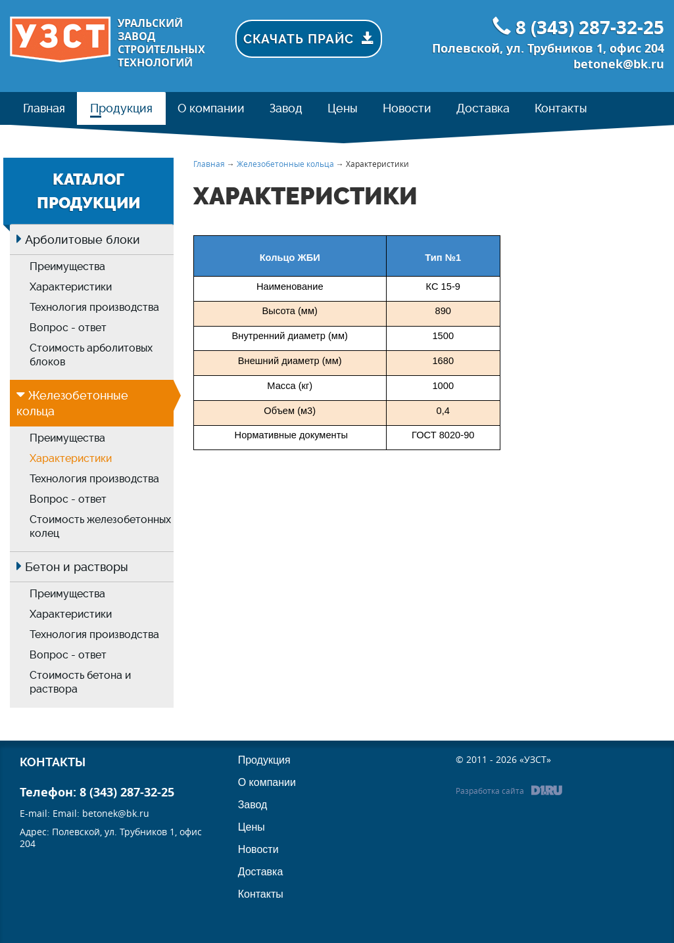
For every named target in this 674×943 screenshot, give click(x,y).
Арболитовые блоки (82, 239)
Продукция (264, 760)
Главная (209, 163)
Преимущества (67, 266)
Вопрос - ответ (68, 327)
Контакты (260, 894)
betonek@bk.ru (618, 64)
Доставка (260, 871)
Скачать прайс (312, 38)
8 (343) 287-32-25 (590, 27)
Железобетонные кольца (285, 163)
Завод (253, 804)
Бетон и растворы (76, 567)
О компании (267, 782)
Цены (251, 827)
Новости (258, 849)
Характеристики (71, 287)
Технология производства (94, 307)
